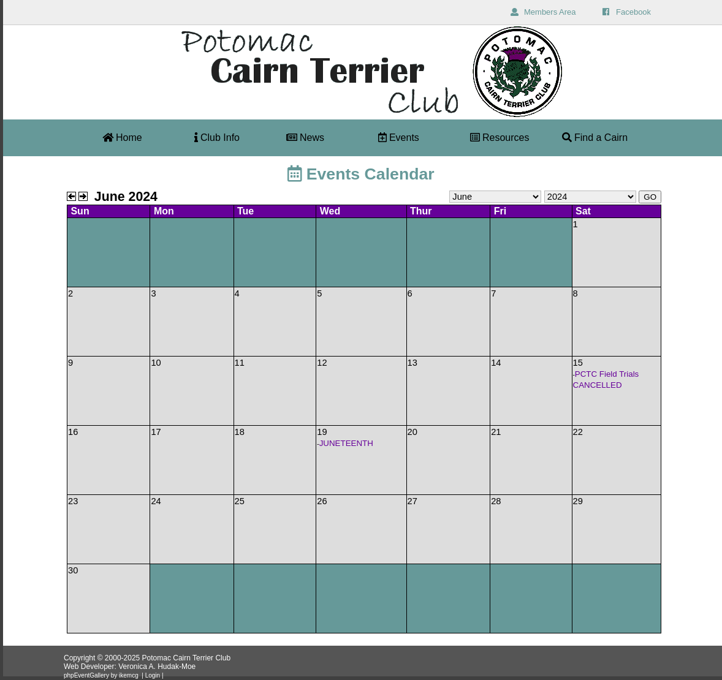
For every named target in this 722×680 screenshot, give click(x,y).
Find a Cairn (595, 137)
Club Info (217, 137)
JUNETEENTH (346, 443)
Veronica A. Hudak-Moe (157, 666)
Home (122, 137)
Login (152, 675)
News (305, 137)
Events (398, 137)
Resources (500, 137)
